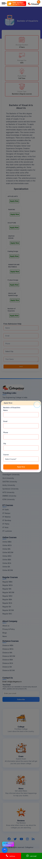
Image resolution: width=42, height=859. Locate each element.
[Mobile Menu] (4, 3)
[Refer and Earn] (17, 3)
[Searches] (38, 2)
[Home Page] (33, 3)
